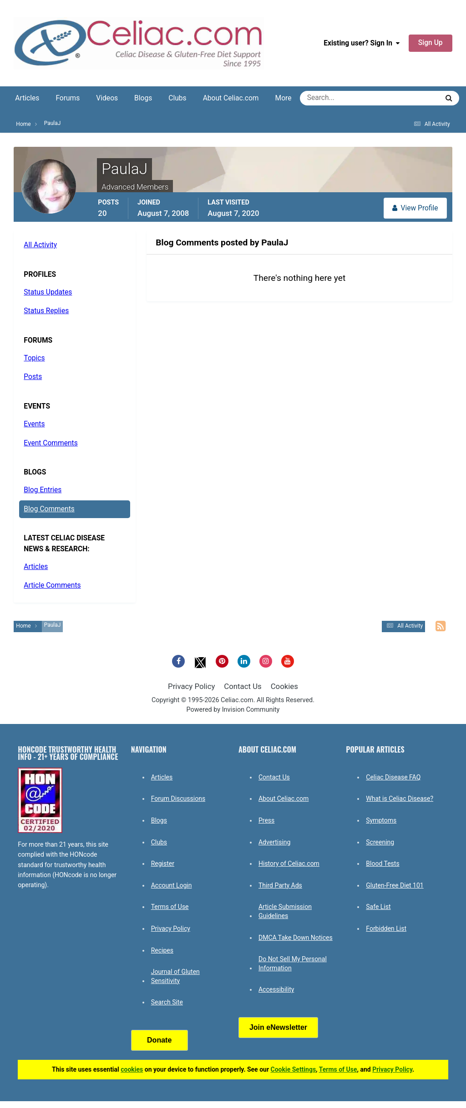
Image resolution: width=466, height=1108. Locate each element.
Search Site (167, 1002)
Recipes (162, 950)
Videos (107, 98)
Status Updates (48, 292)
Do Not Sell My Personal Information (292, 963)
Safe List (378, 906)
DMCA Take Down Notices (295, 937)
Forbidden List (386, 928)
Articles (27, 98)
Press (266, 820)
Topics (34, 358)
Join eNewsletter (278, 1027)
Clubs (177, 98)
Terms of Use (170, 906)
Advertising (274, 842)
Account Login (171, 885)
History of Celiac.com (288, 863)
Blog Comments (49, 509)
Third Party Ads (280, 885)
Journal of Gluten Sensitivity (175, 976)
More (283, 98)
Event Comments (50, 443)
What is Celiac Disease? (399, 798)
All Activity (40, 245)
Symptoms (381, 820)
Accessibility (276, 989)
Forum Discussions (178, 798)
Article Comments (52, 585)
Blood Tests (382, 863)
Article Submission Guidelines (285, 911)
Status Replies (46, 311)
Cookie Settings (293, 1069)
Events (34, 424)
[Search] (336, 98)
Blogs (143, 98)
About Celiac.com (231, 98)
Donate (159, 1040)
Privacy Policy (191, 686)
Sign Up (430, 43)
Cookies (284, 686)
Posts (33, 377)
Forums (68, 98)
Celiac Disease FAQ (393, 777)
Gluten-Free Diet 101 (394, 885)
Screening (380, 842)
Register (162, 863)
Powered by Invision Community (233, 710)
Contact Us (242, 686)
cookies (132, 1069)
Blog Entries (42, 490)
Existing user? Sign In (362, 43)
